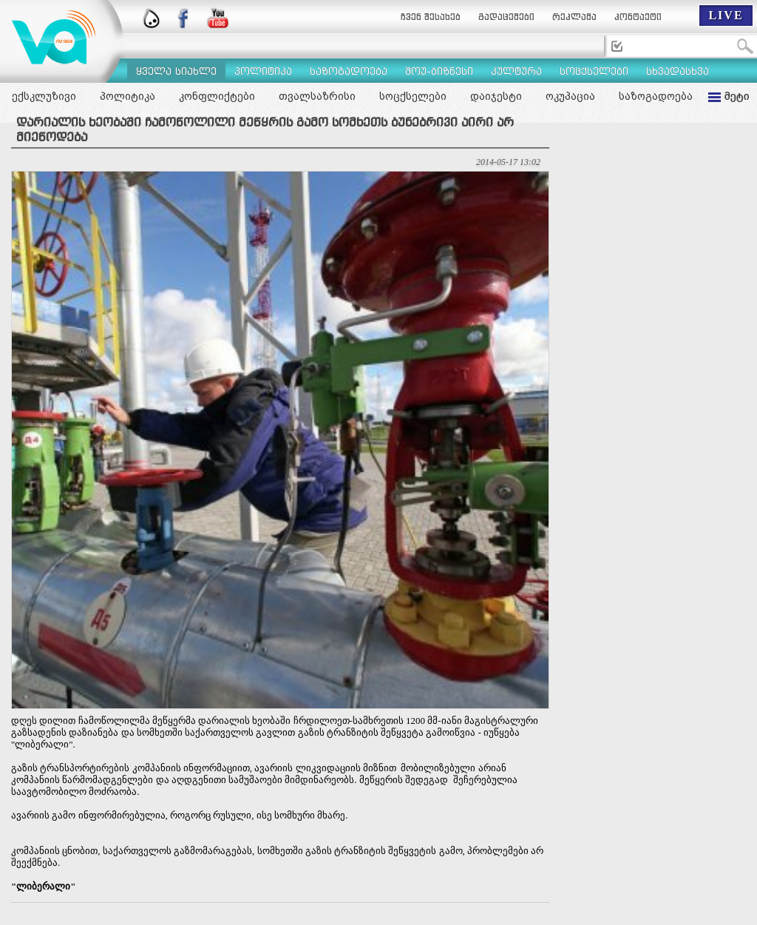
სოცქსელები (413, 96)
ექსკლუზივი (44, 96)
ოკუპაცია (570, 96)
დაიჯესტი (496, 96)
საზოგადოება (656, 96)
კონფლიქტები (217, 96)
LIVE (725, 15)
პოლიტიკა (127, 96)
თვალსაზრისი (317, 96)
